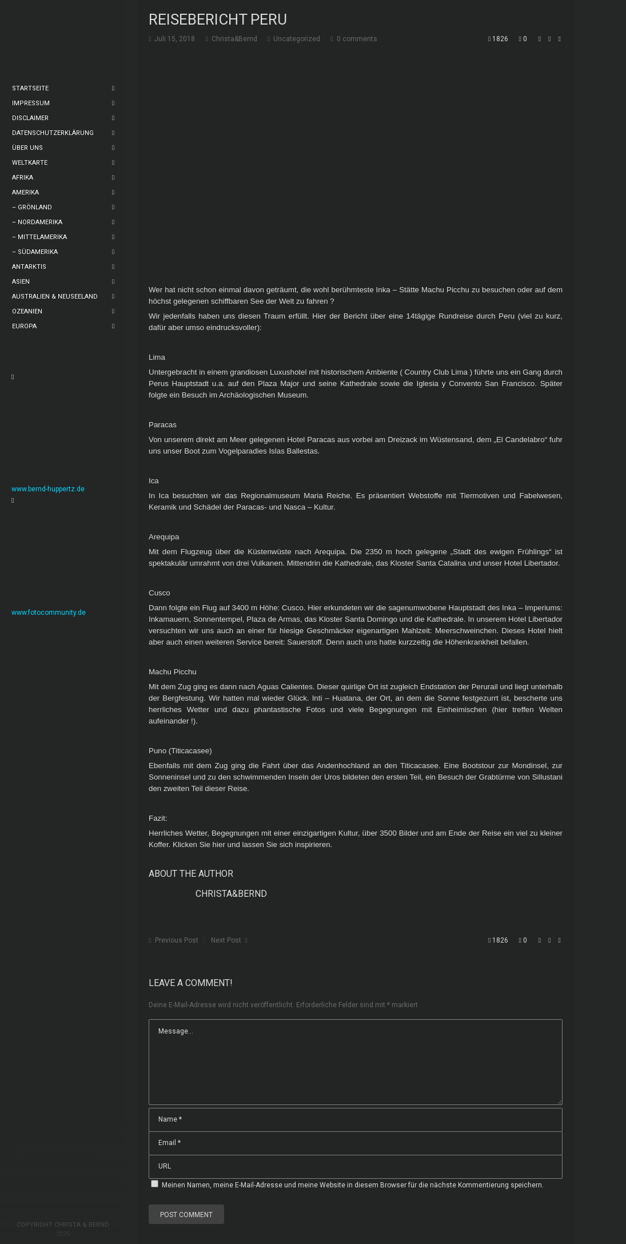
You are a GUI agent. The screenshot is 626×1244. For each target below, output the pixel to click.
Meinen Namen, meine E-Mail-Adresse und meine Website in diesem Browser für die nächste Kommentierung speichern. (353, 1185)
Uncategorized (296, 39)
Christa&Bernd (231, 893)
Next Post (226, 940)
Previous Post (176, 940)
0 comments (357, 39)
